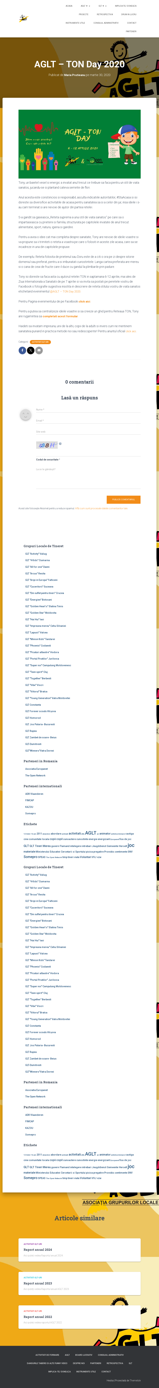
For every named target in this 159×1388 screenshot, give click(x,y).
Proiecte (83, 14)
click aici (85, 301)
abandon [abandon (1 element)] (46, 834)
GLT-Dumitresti (33, 744)
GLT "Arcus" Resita (35, 573)
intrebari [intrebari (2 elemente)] (86, 846)
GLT (130, 1363)
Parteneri (131, 31)
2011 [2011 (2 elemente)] (39, 833)
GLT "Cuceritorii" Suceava (39, 586)
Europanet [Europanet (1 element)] (114, 839)
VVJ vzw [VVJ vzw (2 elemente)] (96, 857)
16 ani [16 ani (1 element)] (33, 834)
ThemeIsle (135, 1380)
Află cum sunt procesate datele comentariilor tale (101, 508)
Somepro (30, 813)
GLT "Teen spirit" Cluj (36, 671)
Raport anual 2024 (38, 1250)
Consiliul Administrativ (106, 23)
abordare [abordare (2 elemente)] (56, 833)
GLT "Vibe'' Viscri (34, 685)
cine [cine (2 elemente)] (26, 839)
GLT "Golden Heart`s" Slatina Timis (44, 606)
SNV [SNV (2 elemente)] (130, 851)
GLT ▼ (103, 6)
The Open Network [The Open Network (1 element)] (54, 857)
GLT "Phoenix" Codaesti (38, 645)
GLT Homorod (33, 717)
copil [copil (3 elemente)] (59, 838)
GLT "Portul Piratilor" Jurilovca (42, 658)
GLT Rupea (31, 730)
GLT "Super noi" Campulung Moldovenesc (48, 665)
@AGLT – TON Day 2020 (66, 291)
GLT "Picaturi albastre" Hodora (42, 652)
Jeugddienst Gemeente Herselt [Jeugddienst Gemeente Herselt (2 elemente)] (109, 846)
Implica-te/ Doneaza (125, 6)
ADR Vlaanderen (34, 793)
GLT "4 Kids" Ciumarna (37, 560)
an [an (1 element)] (98, 834)
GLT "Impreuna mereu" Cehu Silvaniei (45, 626)
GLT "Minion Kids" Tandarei (40, 639)
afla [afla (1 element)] (83, 834)
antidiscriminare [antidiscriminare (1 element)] (118, 834)
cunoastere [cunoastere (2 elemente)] (69, 839)
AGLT (67, 1355)
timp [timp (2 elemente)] (64, 857)
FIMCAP (29, 800)
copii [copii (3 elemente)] (53, 838)
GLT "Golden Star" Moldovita (40, 612)
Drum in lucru (128, 14)
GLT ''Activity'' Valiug (36, 553)
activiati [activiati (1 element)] (65, 834)
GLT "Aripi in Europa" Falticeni (41, 580)
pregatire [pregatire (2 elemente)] (98, 851)
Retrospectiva (105, 14)
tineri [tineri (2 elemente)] (71, 857)
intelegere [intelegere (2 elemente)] (75, 846)
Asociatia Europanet (36, 769)
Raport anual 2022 (38, 1317)
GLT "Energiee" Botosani (38, 599)
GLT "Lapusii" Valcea (36, 632)
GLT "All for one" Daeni (37, 566)
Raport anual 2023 (38, 1283)
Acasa (69, 6)
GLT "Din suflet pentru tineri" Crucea (44, 593)
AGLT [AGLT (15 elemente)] (90, 833)
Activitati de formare (47, 1355)
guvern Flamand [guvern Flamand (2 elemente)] (60, 846)
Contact (131, 23)
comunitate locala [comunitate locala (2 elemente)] (39, 839)
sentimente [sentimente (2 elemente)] (121, 851)
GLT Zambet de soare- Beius (41, 737)
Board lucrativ (83, 1355)
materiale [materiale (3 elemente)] (29, 851)
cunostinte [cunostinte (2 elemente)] (82, 839)
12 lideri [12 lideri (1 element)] (27, 834)
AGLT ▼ (85, 6)
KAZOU (29, 806)
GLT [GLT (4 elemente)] (26, 846)
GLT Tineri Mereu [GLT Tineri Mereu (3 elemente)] (40, 846)
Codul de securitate (47, 459)
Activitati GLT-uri (40, 342)
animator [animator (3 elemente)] (105, 833)
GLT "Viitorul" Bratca (36, 691)
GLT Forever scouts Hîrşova (40, 711)
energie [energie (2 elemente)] (93, 839)
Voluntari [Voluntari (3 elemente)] (85, 857)
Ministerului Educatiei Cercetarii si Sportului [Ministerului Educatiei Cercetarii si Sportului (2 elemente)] (61, 851)
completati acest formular (61, 316)
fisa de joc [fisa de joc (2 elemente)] (125, 839)
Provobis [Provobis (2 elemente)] (109, 851)
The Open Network (35, 775)
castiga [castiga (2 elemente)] (129, 833)
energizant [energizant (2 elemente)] (104, 839)
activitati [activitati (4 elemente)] (75, 833)
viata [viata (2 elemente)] (76, 857)
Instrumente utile (75, 23)
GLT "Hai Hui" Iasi (34, 619)
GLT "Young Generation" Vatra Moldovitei (47, 698)
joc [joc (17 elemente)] (131, 845)
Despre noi (79, 1363)
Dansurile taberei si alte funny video (47, 1363)
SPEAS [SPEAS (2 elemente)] (41, 857)
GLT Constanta (33, 704)
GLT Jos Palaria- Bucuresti (40, 724)
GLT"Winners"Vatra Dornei (39, 750)
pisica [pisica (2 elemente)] (89, 851)
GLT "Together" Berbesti (38, 678)
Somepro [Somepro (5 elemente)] (31, 857)
